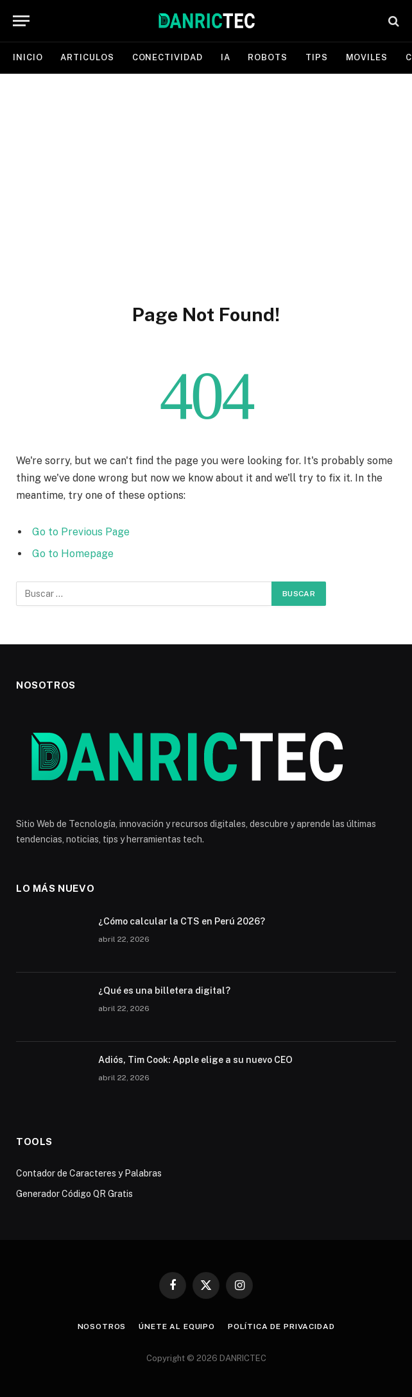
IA (225, 57)
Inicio (27, 57)
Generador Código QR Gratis (74, 1194)
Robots (267, 57)
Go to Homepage (73, 554)
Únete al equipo (177, 1326)
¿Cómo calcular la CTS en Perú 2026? (181, 921)
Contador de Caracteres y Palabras (89, 1173)
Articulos (87, 57)
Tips (316, 57)
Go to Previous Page (81, 532)
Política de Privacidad (281, 1326)
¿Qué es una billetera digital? (164, 990)
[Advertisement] (206, 186)
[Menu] (21, 20)
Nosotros (102, 1326)
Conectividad (167, 57)
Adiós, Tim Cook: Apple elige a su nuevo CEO (195, 1060)
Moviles (367, 57)
